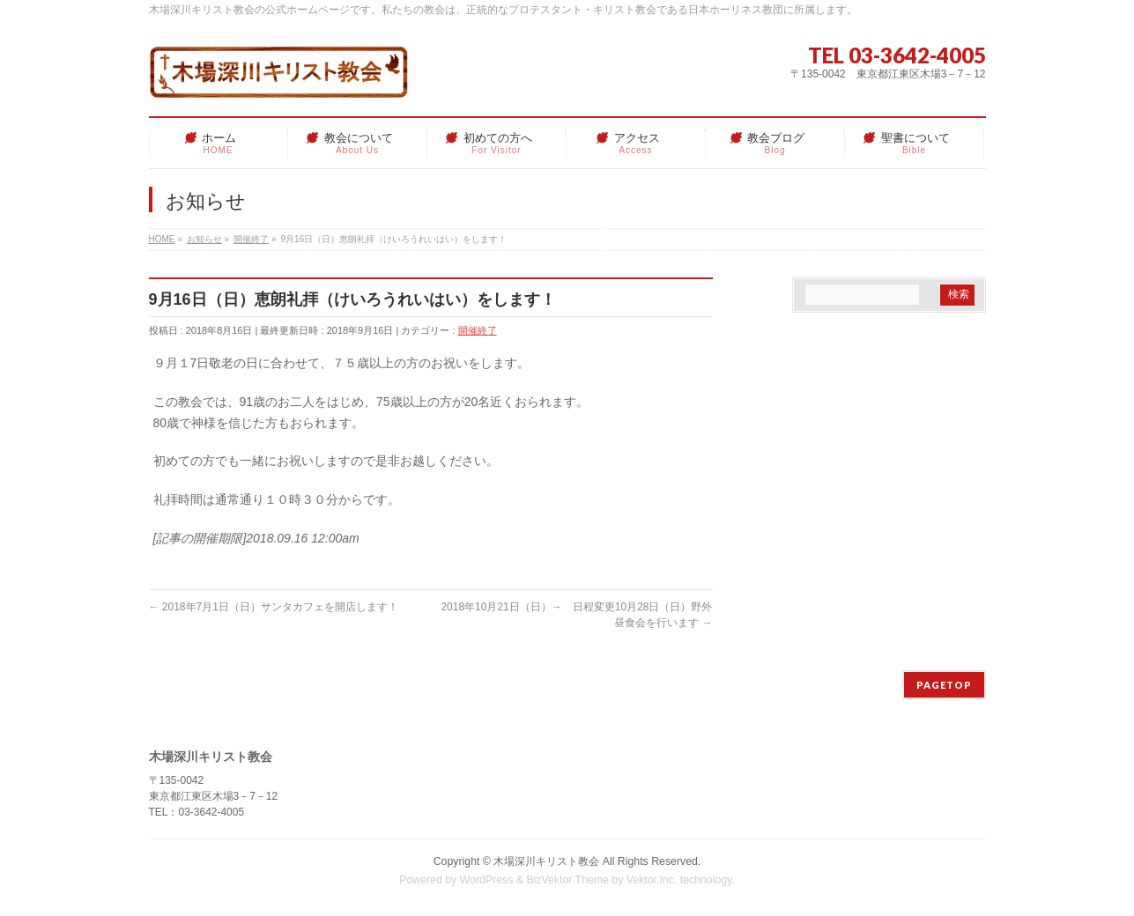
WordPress (487, 880)
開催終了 (477, 330)
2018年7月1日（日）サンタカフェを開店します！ (273, 607)
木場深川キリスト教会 (546, 861)
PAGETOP (944, 685)
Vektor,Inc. (652, 880)
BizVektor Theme (567, 880)
